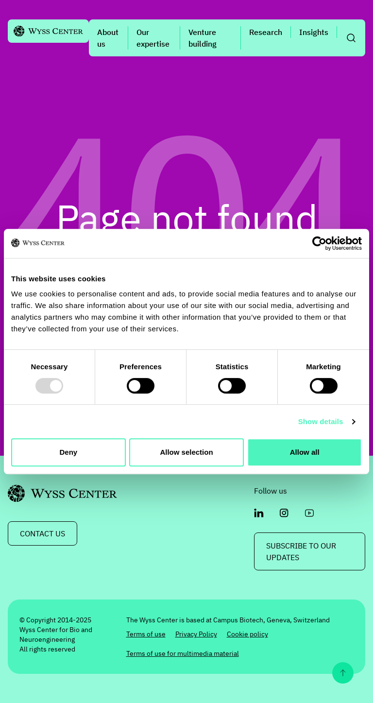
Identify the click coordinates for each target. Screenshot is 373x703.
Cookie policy (247, 634)
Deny (68, 452)
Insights (313, 32)
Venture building (202, 38)
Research (265, 32)
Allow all (305, 452)
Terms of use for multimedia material (182, 653)
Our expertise (153, 38)
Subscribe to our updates (301, 551)
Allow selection (186, 452)
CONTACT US (42, 533)
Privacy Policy (196, 634)
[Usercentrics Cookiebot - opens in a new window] (319, 243)
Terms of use (146, 634)
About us (108, 38)
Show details (320, 421)
